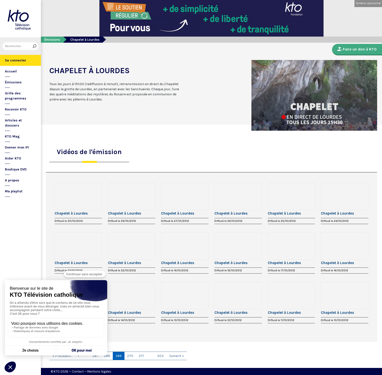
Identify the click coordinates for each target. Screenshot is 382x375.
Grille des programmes (15, 95)
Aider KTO (13, 158)
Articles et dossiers (13, 123)
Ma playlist (13, 191)
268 (107, 356)
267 (95, 356)
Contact (78, 371)
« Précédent (61, 356)
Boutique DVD (16, 169)
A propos (12, 180)
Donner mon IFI (17, 147)
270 (130, 356)
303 (160, 356)
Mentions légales (99, 371)
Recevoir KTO (16, 109)
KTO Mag (12, 136)
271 (141, 356)
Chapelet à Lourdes (71, 213)
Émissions (13, 82)
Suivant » (176, 356)
